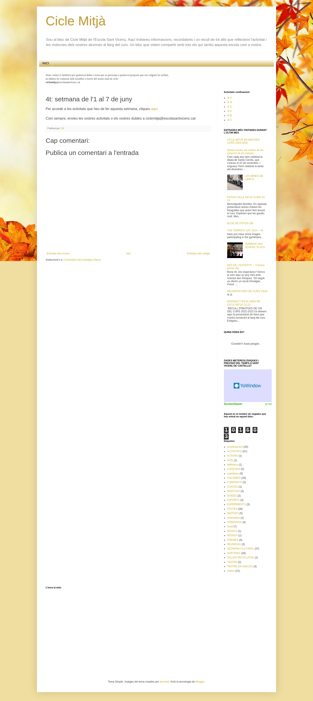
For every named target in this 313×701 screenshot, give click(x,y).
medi (230, 526)
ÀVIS (230, 460)
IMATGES (233, 513)
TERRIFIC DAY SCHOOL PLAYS (255, 245)
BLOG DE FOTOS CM (240, 223)
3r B (229, 102)
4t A (229, 111)
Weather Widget (248, 385)
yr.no (268, 404)
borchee (164, 681)
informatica (233, 517)
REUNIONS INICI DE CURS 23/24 (247, 291)
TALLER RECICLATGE (240, 557)
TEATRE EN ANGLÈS (240, 566)
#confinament (235, 446)
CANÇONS (233, 469)
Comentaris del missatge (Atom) (82, 259)
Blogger (199, 681)
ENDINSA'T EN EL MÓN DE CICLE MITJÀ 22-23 (243, 303)
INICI (45, 63)
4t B (229, 115)
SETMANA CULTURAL (240, 548)
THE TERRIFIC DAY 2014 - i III (245, 230)
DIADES (232, 495)
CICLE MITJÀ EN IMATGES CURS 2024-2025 (243, 141)
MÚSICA (232, 531)
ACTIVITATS (234, 451)
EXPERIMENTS (236, 504)
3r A (229, 97)
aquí (154, 109)
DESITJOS (233, 491)
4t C (229, 120)
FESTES (232, 508)
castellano (233, 473)
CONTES (232, 486)
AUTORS (232, 455)
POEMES (232, 539)
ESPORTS (233, 500)
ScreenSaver (233, 404)
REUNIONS (234, 544)
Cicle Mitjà (76, 21)
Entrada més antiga (198, 253)
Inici (128, 253)
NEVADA (232, 535)
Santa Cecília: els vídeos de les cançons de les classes (245, 152)
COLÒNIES (234, 477)
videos (231, 570)
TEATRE (232, 562)
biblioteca (232, 464)
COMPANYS (234, 482)
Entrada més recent (58, 253)
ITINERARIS (234, 522)
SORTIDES (233, 553)
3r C (229, 106)
